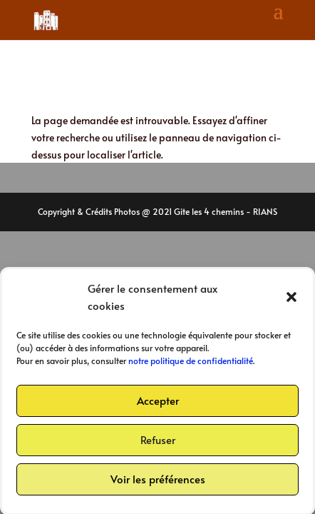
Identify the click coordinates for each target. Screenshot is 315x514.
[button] (291, 300)
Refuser (157, 442)
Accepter (158, 402)
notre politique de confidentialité (190, 363)
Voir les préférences (157, 481)
